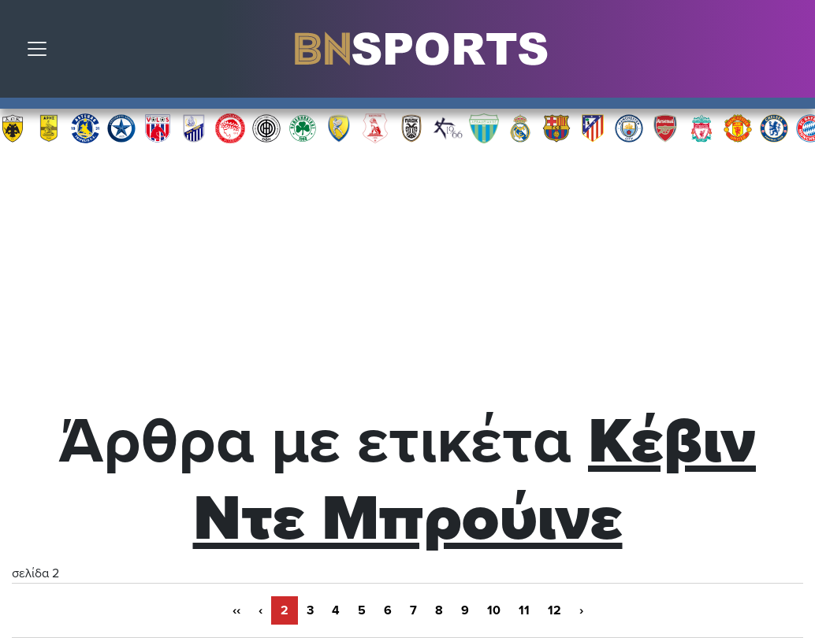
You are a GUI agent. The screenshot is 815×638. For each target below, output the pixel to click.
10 (494, 610)
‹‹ (236, 610)
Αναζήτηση (791, 53)
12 (554, 610)
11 (524, 610)
